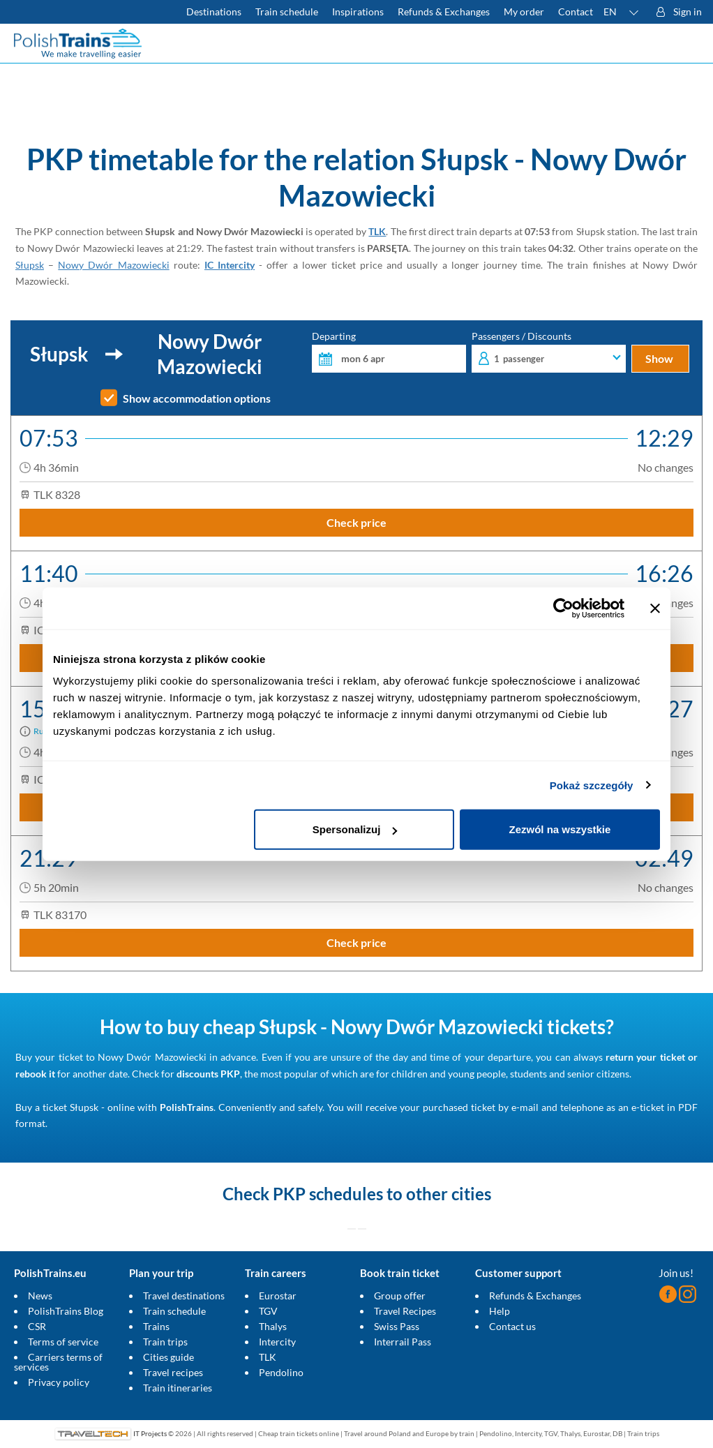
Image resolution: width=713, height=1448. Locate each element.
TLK (377, 231)
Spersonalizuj (355, 829)
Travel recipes (173, 1372)
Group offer (400, 1295)
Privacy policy (58, 1382)
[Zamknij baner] (655, 608)
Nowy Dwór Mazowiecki (113, 265)
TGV (268, 1311)
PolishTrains (186, 1107)
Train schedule (174, 1311)
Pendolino (281, 1372)
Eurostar (278, 1295)
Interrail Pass (402, 1342)
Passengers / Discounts (549, 352)
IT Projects (150, 1433)
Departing (389, 352)
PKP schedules (328, 1194)
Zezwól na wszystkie (560, 829)
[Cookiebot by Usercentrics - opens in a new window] (563, 607)
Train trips (165, 1342)
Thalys (273, 1326)
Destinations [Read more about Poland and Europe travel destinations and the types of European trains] (213, 11)
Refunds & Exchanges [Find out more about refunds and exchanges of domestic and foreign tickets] (444, 11)
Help (499, 1311)
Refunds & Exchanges (535, 1295)
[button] (621, 12)
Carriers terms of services (58, 1362)
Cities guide (168, 1357)
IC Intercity (229, 265)
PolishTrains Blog (65, 1311)
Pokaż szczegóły (591, 785)
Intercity (277, 1342)
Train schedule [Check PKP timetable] (286, 11)
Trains (156, 1326)
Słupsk (29, 265)
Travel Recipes (405, 1311)
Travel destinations (184, 1295)
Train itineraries (177, 1388)
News (40, 1295)
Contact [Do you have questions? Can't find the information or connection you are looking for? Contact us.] (575, 11)
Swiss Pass (396, 1326)
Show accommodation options (197, 398)
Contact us (512, 1326)
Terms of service (63, 1342)
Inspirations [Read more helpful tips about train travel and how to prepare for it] (358, 11)
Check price (356, 522)
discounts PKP (208, 1074)
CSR (37, 1326)
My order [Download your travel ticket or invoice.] (524, 11)
